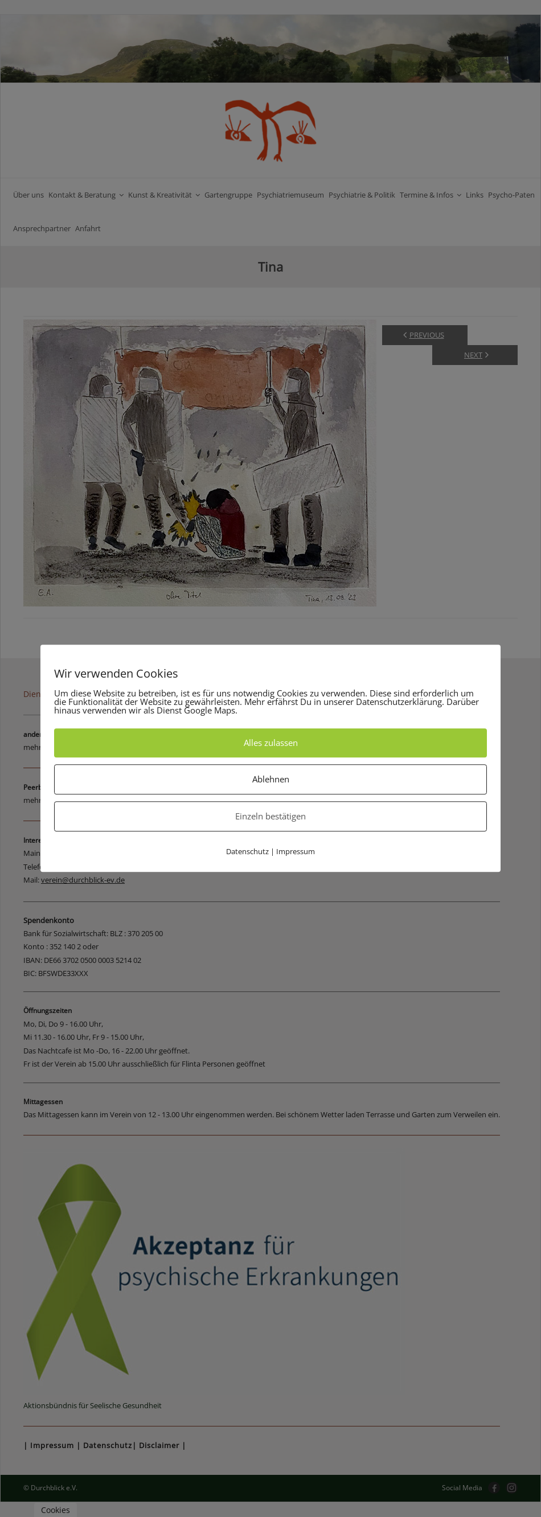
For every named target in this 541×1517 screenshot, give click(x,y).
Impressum (295, 851)
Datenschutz (247, 851)
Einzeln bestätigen (270, 816)
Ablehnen (270, 779)
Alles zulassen (271, 742)
